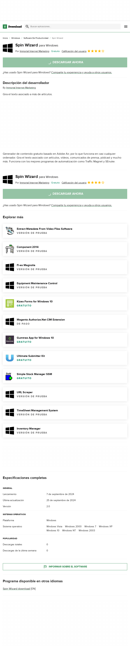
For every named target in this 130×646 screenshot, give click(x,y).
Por (32, 51)
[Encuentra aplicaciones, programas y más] (72, 26)
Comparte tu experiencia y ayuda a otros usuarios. (81, 72)
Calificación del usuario (83, 51)
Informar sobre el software (65, 567)
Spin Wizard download (16, 588)
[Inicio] (5, 38)
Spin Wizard (36, 45)
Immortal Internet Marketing (21, 87)
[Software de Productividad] (36, 38)
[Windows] (15, 38)
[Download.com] (12, 26)
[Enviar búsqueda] (27, 26)
